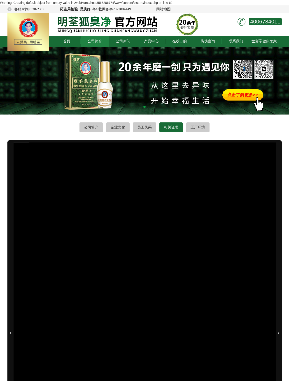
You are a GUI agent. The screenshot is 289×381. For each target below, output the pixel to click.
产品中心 (151, 41)
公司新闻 (123, 41)
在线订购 (179, 41)
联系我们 (236, 41)
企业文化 (118, 127)
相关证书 (171, 127)
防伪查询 (207, 41)
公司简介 (95, 41)
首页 (66, 41)
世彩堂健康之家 (264, 41)
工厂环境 (198, 127)
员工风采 (144, 127)
